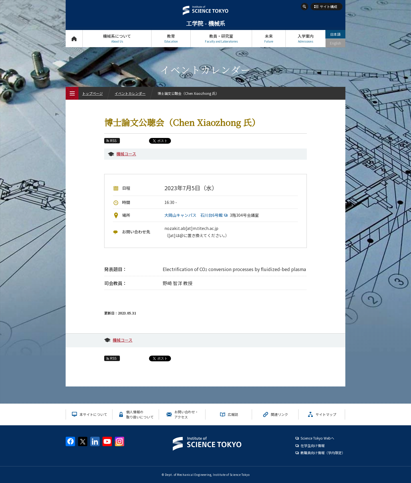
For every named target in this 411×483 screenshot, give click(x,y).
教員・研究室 (221, 38)
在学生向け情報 (313, 445)
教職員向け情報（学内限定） (323, 452)
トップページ (74, 38)
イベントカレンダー (130, 93)
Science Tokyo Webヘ (317, 438)
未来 (268, 38)
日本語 (335, 34)
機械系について (117, 38)
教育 (171, 38)
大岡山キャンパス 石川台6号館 (196, 215)
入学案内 (305, 38)
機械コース (126, 154)
